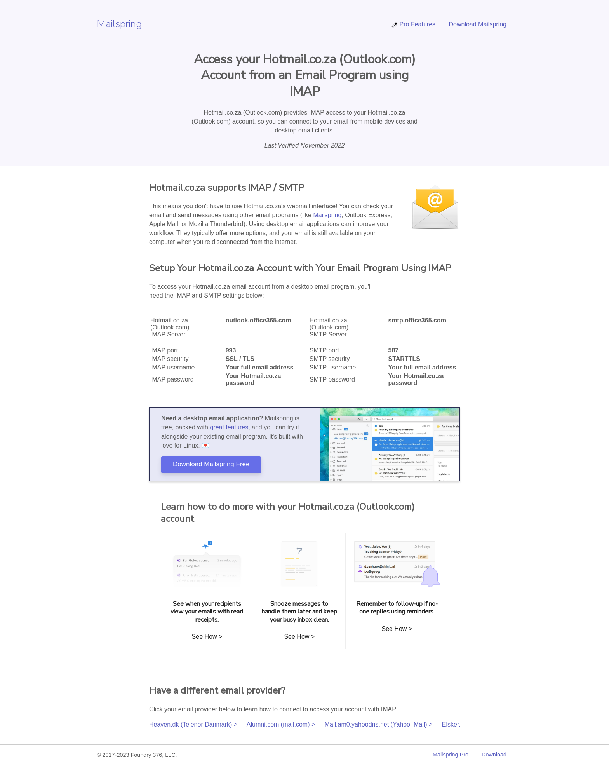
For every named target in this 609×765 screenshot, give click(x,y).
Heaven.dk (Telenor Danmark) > (193, 724)
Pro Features (413, 24)
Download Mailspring (477, 24)
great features (229, 427)
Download (494, 754)
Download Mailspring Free (211, 464)
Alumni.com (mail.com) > (281, 724)
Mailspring (119, 24)
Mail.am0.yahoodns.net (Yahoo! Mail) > (379, 724)
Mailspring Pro (450, 754)
